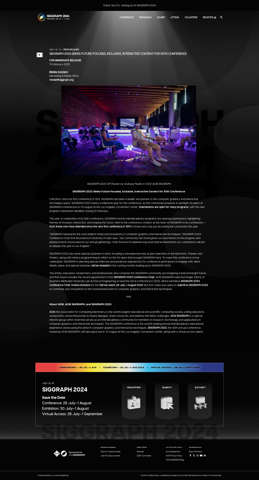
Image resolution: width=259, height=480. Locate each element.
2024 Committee (144, 456)
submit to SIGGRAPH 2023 (192, 285)
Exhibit (161, 17)
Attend (175, 17)
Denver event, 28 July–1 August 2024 (121, 285)
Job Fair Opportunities (110, 456)
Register (208, 17)
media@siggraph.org (61, 80)
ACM (52, 312)
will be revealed (100, 265)
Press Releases (71, 50)
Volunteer (191, 17)
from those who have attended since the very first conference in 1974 (90, 226)
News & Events (195, 452)
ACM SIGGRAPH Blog (175, 460)
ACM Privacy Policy (174, 456)
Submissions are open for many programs (163, 207)
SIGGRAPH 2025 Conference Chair (134, 277)
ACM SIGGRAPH (179, 316)
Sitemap (140, 452)
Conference (127, 17)
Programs (145, 17)
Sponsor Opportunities (110, 452)
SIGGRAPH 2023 (157, 328)
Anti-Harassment (173, 452)
